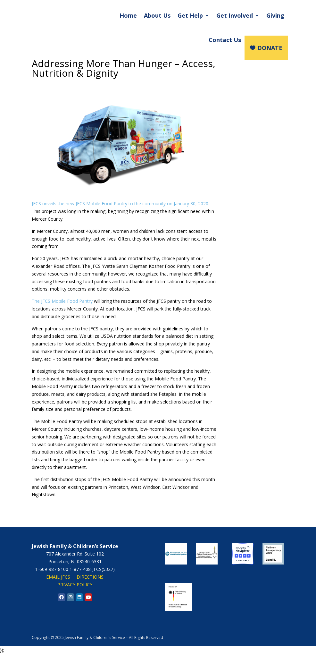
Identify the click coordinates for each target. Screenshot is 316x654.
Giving (275, 15)
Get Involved (234, 15)
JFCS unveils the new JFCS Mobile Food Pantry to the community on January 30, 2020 (120, 203)
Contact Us (225, 40)
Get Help (190, 15)
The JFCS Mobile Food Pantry (62, 301)
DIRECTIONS (90, 577)
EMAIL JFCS (58, 577)
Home (128, 15)
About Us (157, 15)
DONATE (269, 48)
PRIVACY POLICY (74, 585)
